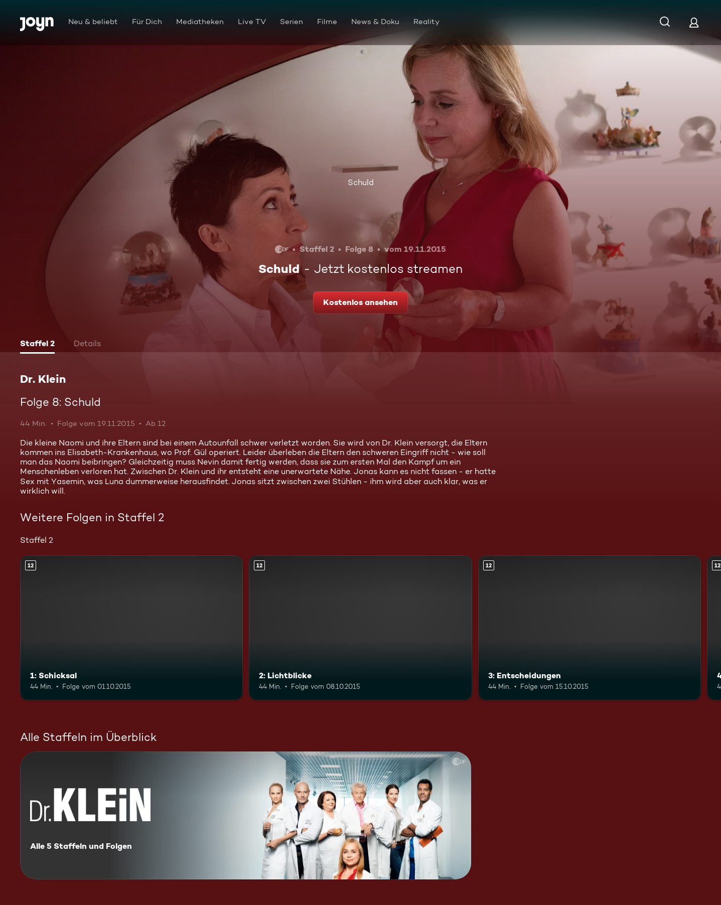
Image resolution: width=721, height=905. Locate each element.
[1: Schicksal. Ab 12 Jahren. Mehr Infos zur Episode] (131, 627)
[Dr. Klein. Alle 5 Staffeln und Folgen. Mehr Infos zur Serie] (245, 815)
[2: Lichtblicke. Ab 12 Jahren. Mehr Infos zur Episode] (360, 627)
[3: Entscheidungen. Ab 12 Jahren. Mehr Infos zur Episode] (589, 627)
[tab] (37, 345)
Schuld (361, 182)
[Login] (693, 22)
